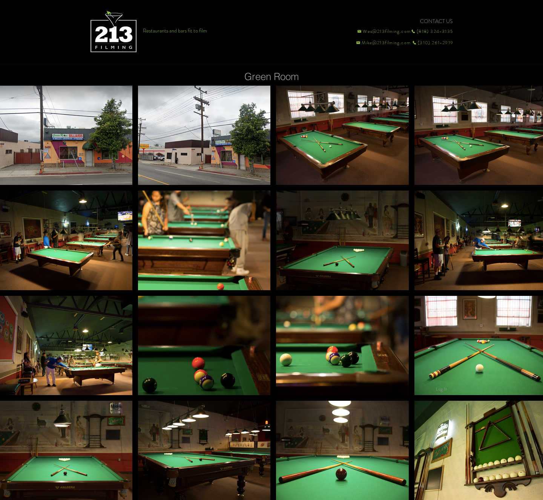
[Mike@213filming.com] (382, 43)
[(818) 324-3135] (432, 31)
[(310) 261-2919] (432, 43)
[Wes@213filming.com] (383, 31)
